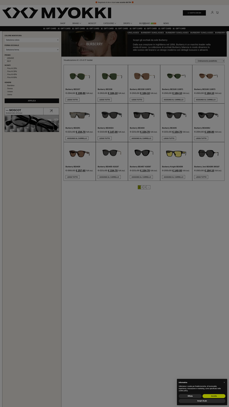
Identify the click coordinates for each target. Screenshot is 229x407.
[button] (224, 382)
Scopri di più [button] (202, 401)
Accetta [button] (214, 396)
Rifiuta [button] (190, 396)
